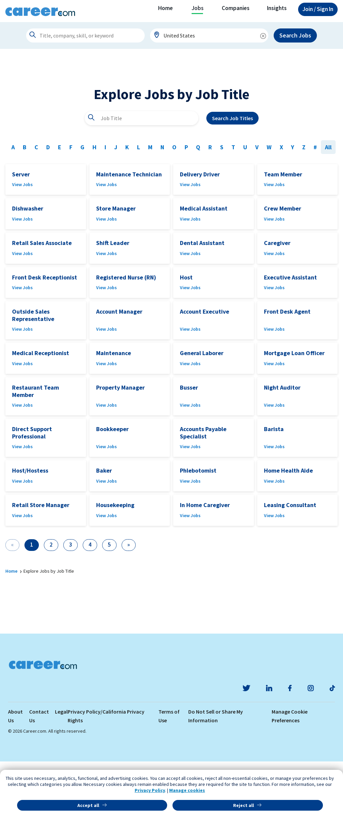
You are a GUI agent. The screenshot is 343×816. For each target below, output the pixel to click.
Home (165, 8)
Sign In (317, 9)
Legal (61, 766)
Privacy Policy (150, 790)
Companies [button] (236, 8)
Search (232, 173)
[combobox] (209, 35)
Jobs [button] (198, 8)
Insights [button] (277, 8)
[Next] (129, 599)
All (328, 202)
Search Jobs (295, 35)
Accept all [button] (88, 805)
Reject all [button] (243, 805)
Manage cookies (187, 790)
